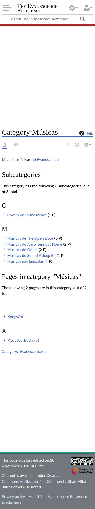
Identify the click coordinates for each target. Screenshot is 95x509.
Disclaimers (11, 502)
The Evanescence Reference (37, 9)
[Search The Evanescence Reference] (47, 19)
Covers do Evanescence (27, 215)
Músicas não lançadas (25, 261)
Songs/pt (15, 316)
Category (9, 351)
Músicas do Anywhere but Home (34, 244)
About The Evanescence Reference (58, 496)
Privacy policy (13, 496)
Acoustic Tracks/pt (23, 340)
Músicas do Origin (22, 249)
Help (85, 133)
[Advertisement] (47, 75)
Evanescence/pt (33, 351)
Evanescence (48, 159)
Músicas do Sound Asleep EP (31, 255)
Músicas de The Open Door (30, 238)
